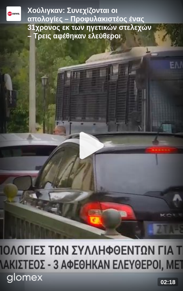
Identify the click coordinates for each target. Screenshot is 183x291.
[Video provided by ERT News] (13, 13)
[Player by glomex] (24, 278)
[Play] (91, 145)
